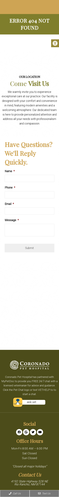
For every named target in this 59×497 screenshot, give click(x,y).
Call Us (15, 493)
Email (9, 204)
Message (12, 220)
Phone (10, 187)
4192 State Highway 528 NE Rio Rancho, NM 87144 (29, 483)
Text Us (44, 493)
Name (10, 171)
